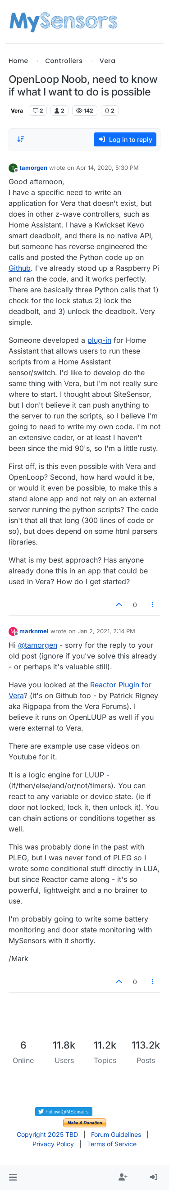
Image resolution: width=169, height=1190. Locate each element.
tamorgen (33, 167)
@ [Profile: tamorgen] (37, 645)
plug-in (99, 340)
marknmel (34, 631)
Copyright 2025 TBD (47, 1134)
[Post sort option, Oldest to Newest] (21, 139)
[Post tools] (153, 605)
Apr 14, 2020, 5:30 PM (107, 167)
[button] (13, 1177)
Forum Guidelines (116, 1134)
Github (20, 268)
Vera (17, 110)
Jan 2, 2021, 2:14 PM (106, 631)
